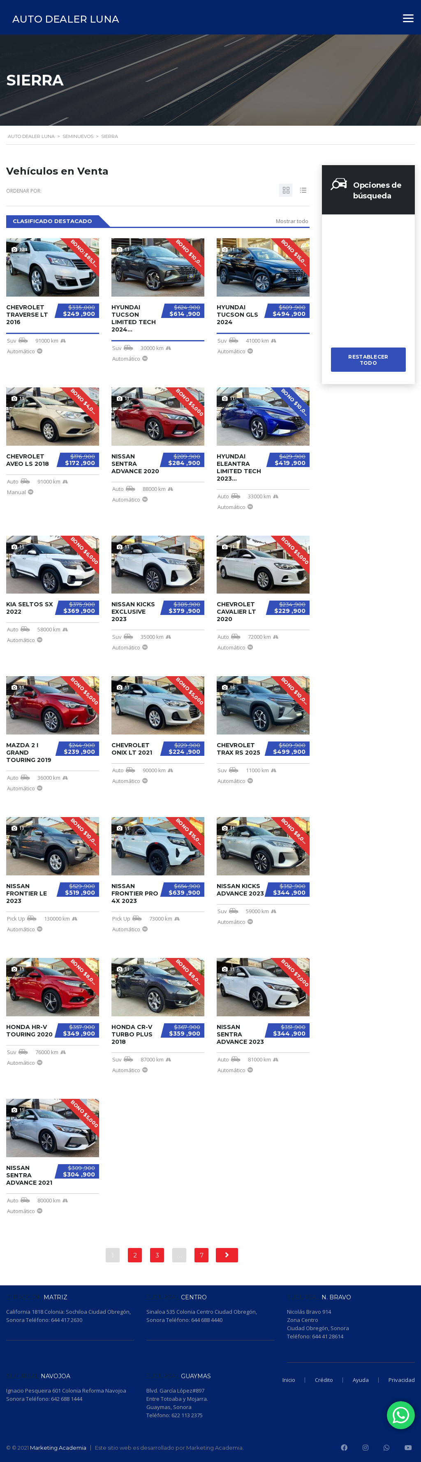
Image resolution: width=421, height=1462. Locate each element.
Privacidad (402, 1380)
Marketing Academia (58, 1447)
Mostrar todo (292, 221)
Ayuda (361, 1380)
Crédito (324, 1380)
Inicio (288, 1380)
